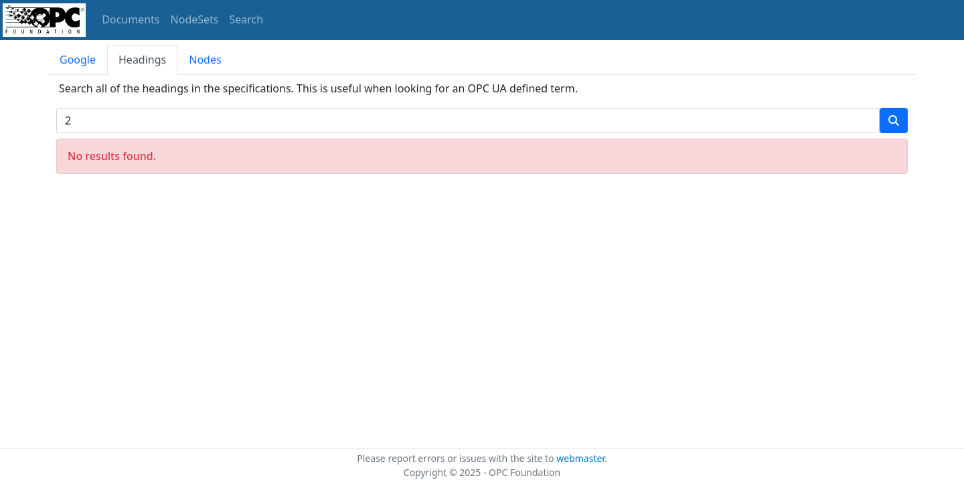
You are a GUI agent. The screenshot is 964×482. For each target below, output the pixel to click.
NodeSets (195, 19)
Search (247, 19)
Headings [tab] (142, 59)
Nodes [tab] (205, 59)
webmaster (580, 458)
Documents (130, 19)
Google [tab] (78, 59)
